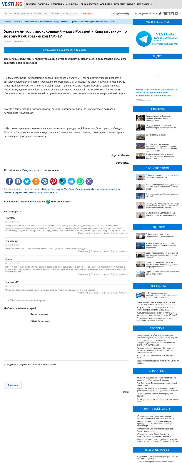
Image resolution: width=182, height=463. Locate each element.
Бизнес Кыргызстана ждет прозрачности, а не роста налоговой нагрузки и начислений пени (156, 268)
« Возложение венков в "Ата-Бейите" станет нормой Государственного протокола (80, 189)
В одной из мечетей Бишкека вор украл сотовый (157, 194)
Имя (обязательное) (39, 314)
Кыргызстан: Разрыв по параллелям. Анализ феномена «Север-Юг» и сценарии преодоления (157, 354)
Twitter (160, 13)
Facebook (164, 13)
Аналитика (72, 4)
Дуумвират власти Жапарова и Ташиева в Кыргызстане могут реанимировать (159, 118)
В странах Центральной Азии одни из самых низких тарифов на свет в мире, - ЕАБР (155, 273)
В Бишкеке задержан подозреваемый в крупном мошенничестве (162, 176)
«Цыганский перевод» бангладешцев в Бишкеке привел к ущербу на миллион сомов (162, 187)
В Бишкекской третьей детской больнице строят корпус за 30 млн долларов (157, 440)
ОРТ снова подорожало (156, 135)
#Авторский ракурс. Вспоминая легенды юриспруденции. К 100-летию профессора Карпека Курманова (154, 388)
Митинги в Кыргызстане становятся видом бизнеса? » (30, 192)
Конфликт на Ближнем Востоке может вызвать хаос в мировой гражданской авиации (156, 344)
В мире (131, 4)
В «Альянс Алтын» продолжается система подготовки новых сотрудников (154, 284)
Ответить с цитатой (101, 233)
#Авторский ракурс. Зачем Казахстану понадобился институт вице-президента (154, 400)
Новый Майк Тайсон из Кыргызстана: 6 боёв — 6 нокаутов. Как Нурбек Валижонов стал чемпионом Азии (156, 92)
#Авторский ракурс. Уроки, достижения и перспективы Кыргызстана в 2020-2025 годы (155, 382)
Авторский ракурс (23, 14)
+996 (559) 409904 (61, 201)
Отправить (13, 372)
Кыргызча (88, 14)
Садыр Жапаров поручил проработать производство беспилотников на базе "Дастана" (157, 235)
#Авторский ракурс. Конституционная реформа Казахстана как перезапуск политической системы (158, 405)
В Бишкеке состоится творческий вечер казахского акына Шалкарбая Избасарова (154, 230)
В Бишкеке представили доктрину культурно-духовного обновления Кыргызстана (160, 156)
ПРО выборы (144, 4)
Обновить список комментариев (28, 300)
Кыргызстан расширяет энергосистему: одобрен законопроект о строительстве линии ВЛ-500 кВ (157, 279)
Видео (37, 14)
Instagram (172, 13)
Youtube (168, 13)
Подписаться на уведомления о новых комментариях (31, 365)
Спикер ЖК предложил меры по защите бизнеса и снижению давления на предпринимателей (157, 241)
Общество (106, 4)
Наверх (125, 379)
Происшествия (89, 4)
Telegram (177, 13)
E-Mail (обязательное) (40, 321)
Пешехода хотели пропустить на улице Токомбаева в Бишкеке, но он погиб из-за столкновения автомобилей (154, 201)
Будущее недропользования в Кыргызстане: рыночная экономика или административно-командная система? (155, 315)
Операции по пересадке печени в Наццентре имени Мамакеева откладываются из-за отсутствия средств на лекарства (156, 447)
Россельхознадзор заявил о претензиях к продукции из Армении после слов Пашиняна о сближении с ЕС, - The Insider (161, 147)
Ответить (83, 233)
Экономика (57, 4)
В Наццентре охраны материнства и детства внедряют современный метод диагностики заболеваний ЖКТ (155, 429)
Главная (31, 4)
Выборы (8, 14)
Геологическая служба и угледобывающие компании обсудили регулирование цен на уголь (157, 301)
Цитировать (121, 233)
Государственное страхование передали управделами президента (161, 126)
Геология (119, 4)
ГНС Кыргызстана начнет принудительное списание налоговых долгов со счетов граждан (156, 263)
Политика (43, 4)
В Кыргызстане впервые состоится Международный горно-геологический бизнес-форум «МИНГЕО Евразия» (156, 307)
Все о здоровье (70, 14)
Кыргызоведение (51, 14)
